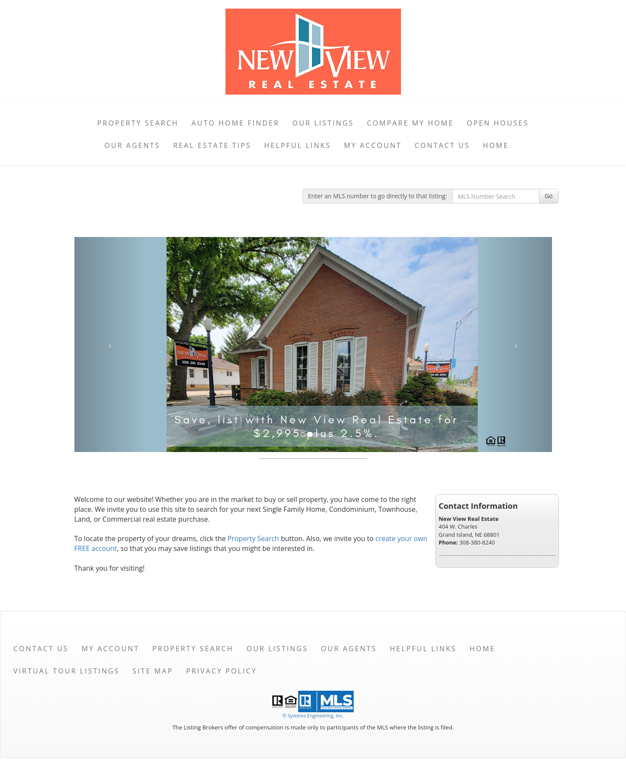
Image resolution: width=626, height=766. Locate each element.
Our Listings (323, 123)
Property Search (138, 123)
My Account (372, 145)
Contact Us (442, 145)
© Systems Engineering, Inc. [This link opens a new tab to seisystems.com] (312, 715)
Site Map (153, 671)
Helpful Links (297, 145)
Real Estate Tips (212, 145)
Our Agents (132, 145)
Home (496, 145)
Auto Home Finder (235, 123)
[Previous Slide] (110, 344)
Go (549, 196)
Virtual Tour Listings (66, 671)
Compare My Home (410, 123)
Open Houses (498, 123)
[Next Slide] (516, 344)
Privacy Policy (221, 671)
